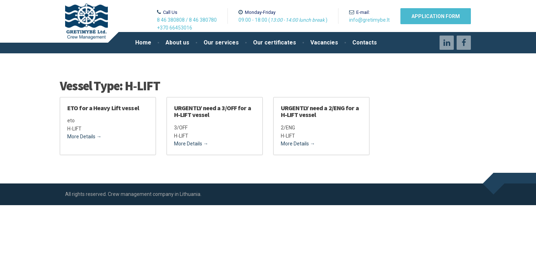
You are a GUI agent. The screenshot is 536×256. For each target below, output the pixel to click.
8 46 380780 (203, 20)
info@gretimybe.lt (369, 20)
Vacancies (324, 42)
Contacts (364, 42)
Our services (221, 42)
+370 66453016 (174, 28)
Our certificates (274, 42)
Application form (435, 16)
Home (143, 42)
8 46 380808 (171, 20)
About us (177, 42)
